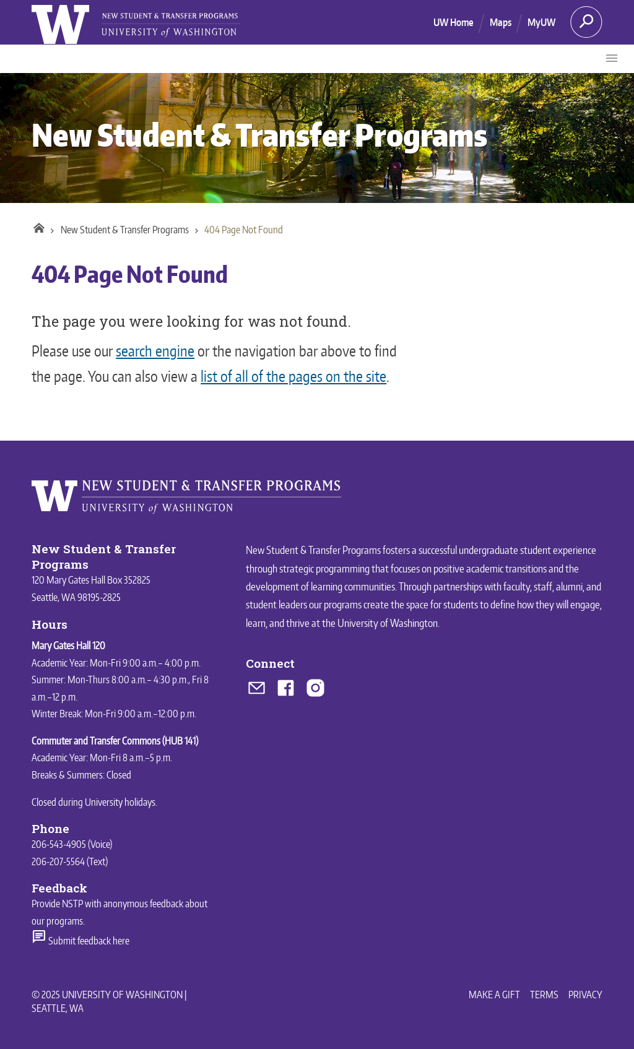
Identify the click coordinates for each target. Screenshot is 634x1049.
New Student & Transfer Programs (259, 134)
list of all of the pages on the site (293, 376)
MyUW (541, 22)
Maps (500, 22)
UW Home (453, 22)
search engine (155, 350)
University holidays (120, 802)
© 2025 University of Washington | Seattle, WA (109, 1001)
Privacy (585, 994)
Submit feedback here (80, 941)
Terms (544, 994)
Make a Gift (494, 994)
